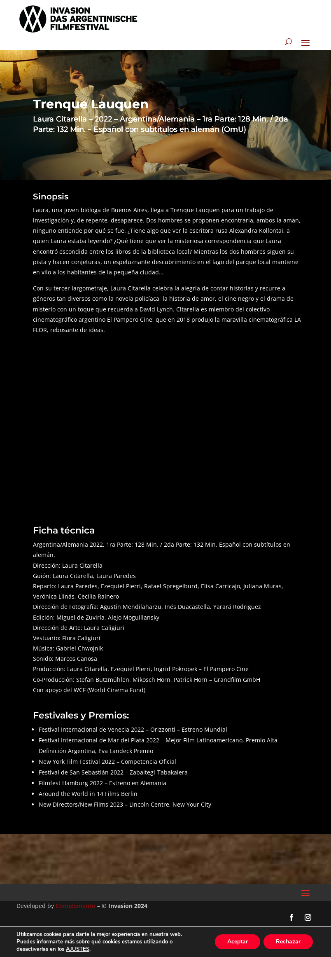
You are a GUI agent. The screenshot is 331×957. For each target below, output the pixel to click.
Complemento (76, 906)
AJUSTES (77, 949)
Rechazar (288, 941)
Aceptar (237, 941)
